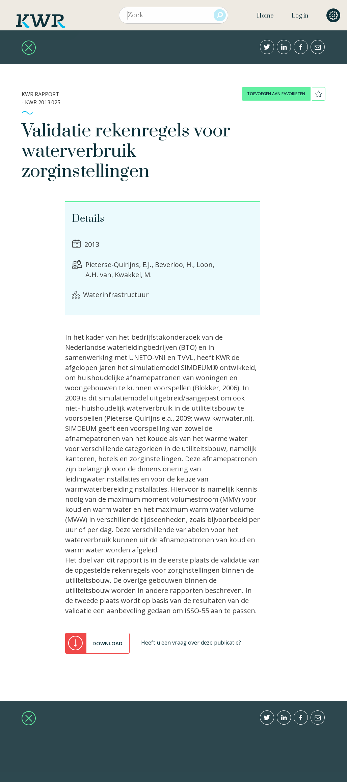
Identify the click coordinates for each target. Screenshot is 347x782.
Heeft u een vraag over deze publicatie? (191, 642)
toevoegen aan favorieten (276, 94)
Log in (300, 16)
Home (265, 16)
